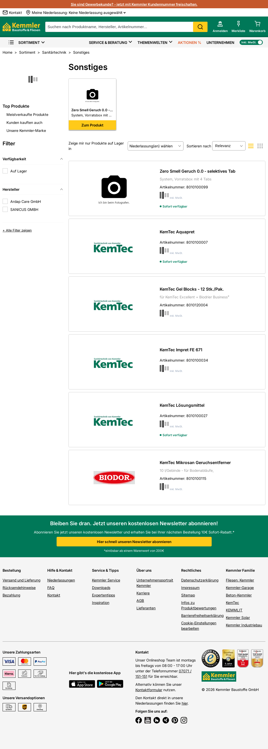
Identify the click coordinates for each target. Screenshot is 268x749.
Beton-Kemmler (239, 595)
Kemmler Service (106, 580)
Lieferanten (146, 608)
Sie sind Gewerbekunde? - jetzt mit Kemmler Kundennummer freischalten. (134, 4)
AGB (140, 600)
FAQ (51, 587)
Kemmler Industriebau (244, 625)
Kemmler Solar (238, 617)
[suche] (126, 27)
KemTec (232, 602)
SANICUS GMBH (24, 209)
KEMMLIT (234, 610)
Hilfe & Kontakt (59, 570)
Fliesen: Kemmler (240, 580)
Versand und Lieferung (21, 580)
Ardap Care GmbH (25, 201)
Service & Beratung (108, 42)
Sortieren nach (199, 146)
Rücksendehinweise (19, 587)
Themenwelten (152, 42)
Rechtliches (191, 570)
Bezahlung (11, 595)
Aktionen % (189, 42)
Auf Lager (18, 171)
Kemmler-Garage (240, 587)
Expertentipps (103, 595)
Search (200, 27)
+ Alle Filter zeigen (17, 230)
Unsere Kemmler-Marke (26, 130)
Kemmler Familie (240, 570)
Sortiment (24, 42)
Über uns (144, 570)
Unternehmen (220, 42)
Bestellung (12, 570)
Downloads (101, 587)
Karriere (143, 593)
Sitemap (188, 595)
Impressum (190, 587)
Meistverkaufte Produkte (27, 114)
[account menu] (220, 27)
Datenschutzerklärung (199, 580)
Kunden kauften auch (24, 122)
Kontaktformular (148, 690)
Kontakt (53, 595)
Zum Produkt (92, 125)
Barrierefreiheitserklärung (202, 615)
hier (185, 703)
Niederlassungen (61, 580)
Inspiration (100, 602)
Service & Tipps (105, 570)
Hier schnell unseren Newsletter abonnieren (134, 541)
